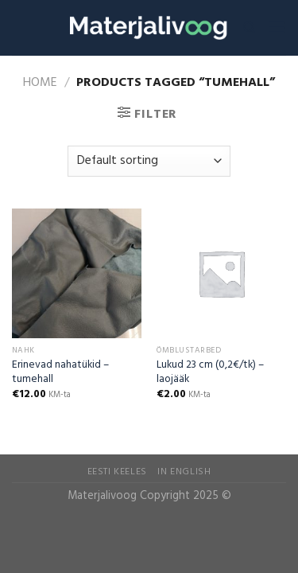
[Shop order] (149, 161)
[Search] (249, 28)
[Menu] (276, 27)
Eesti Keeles (117, 472)
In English (184, 472)
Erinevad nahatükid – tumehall (60, 372)
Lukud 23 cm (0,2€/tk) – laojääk (210, 372)
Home (40, 82)
